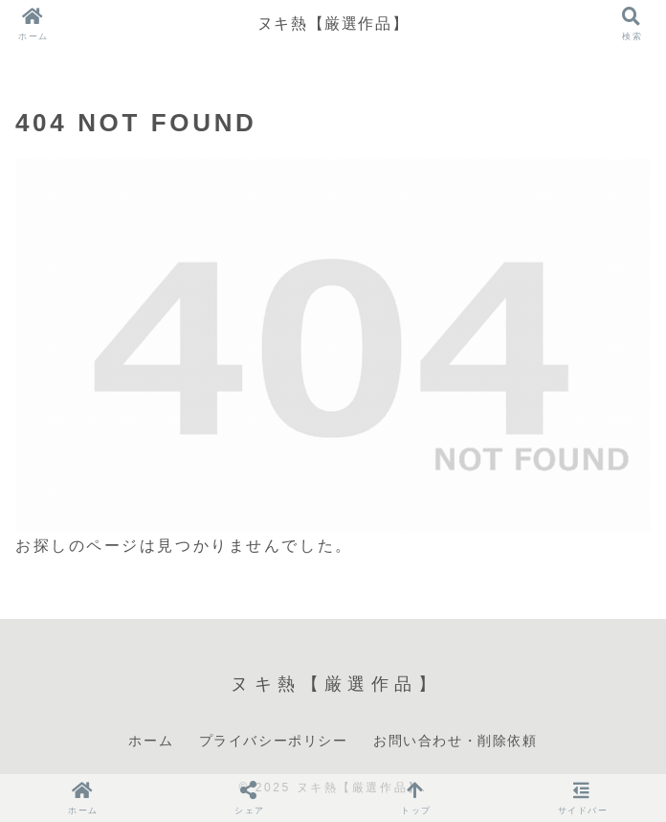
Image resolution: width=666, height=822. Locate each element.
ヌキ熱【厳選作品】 (333, 23)
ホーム (150, 740)
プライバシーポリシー (273, 740)
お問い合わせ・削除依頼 (455, 740)
